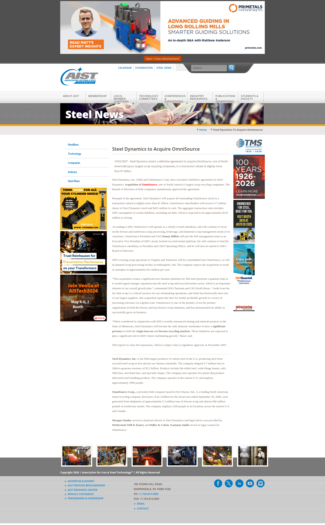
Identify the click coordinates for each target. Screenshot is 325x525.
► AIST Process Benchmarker (84, 485)
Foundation (144, 68)
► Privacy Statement (79, 494)
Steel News (164, 68)
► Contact (141, 508)
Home (203, 130)
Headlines (73, 144)
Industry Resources (198, 97)
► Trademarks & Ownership (83, 498)
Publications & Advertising (225, 98)
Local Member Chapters (121, 98)
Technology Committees (148, 97)
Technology (74, 153)
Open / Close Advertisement (162, 58)
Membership (97, 96)
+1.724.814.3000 (148, 494)
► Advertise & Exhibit (79, 481)
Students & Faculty (249, 97)
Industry (72, 172)
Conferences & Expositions (175, 98)
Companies (74, 162)
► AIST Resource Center (80, 490)
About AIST (71, 96)
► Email (139, 503)
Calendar (125, 68)
